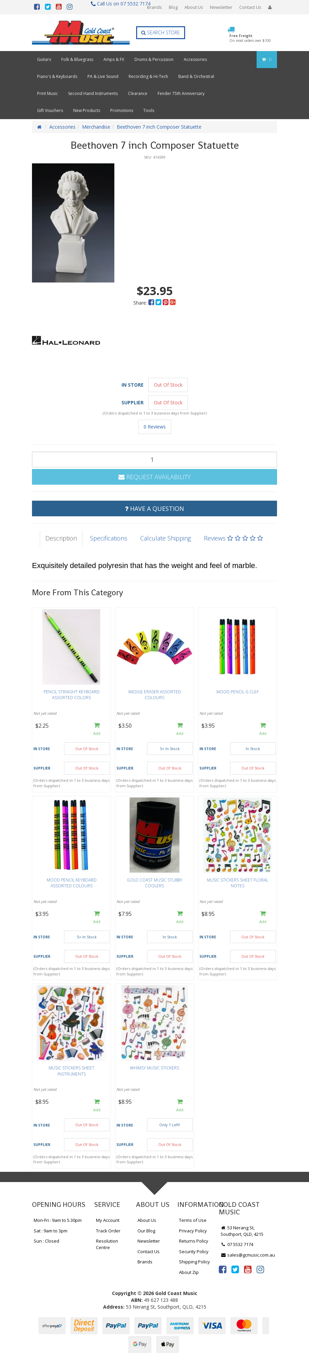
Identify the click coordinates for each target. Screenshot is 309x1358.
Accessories (195, 59)
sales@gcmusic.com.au (248, 1255)
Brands (154, 7)
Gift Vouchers (50, 110)
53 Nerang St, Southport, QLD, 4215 (242, 1231)
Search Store (160, 32)
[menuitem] (152, 303)
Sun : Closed (46, 1241)
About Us (193, 7)
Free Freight (250, 38)
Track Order (108, 1231)
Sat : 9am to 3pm (50, 1231)
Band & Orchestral (196, 76)
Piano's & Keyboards (57, 76)
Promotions (121, 110)
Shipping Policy (194, 1262)
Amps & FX (113, 59)
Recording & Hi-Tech (148, 76)
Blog (173, 7)
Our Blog (146, 1231)
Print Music (47, 93)
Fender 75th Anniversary (181, 93)
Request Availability (154, 477)
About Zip (189, 1272)
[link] (222, 1269)
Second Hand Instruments (93, 93)
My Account (107, 1220)
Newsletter (221, 7)
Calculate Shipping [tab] (165, 538)
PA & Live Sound (102, 76)
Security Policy (194, 1251)
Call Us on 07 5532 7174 (118, 3)
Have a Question (154, 508)
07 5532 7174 (237, 1244)
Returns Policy (193, 1241)
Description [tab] (61, 538)
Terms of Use (193, 1220)
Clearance (137, 93)
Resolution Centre (107, 1244)
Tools (148, 110)
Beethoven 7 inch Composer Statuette (159, 127)
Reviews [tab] (233, 538)
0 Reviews (155, 426)
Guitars (44, 59)
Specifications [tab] (108, 538)
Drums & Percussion (154, 59)
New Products (86, 110)
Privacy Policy (193, 1231)
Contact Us (250, 7)
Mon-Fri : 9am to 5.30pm (58, 1220)
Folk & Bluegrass (77, 59)
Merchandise (96, 127)
